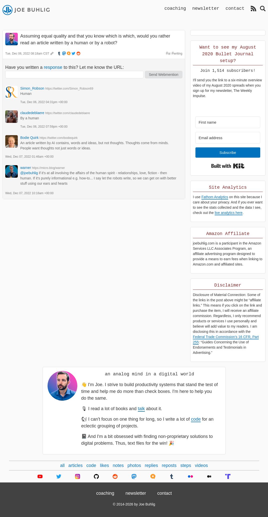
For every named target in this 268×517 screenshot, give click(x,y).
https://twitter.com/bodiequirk (59, 138)
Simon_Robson (32, 88)
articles (75, 465)
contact (234, 8)
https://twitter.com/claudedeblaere (67, 113)
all (62, 465)
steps (185, 465)
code (196, 419)
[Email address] (227, 138)
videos (201, 465)
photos (134, 465)
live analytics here (228, 213)
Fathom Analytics (214, 197)
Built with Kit (227, 165)
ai (169, 53)
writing (178, 53)
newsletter (205, 8)
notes (118, 465)
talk (141, 408)
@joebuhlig (29, 173)
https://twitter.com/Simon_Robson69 (69, 88)
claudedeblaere (32, 113)
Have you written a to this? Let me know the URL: (64, 67)
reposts (169, 465)
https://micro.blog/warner (48, 168)
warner (25, 168)
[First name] (227, 122)
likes (104, 465)
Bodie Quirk (29, 138)
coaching (175, 8)
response (53, 67)
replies (151, 465)
